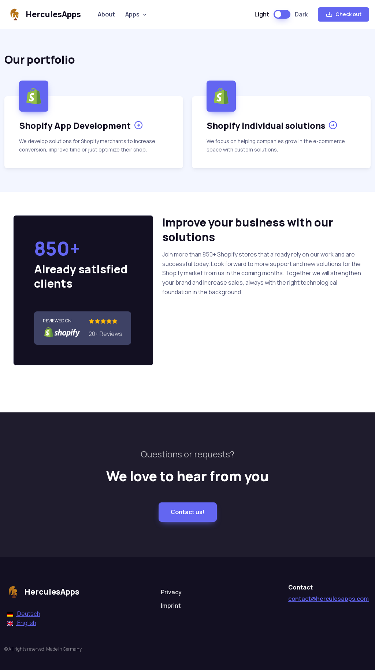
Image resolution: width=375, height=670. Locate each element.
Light (262, 14)
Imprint (171, 606)
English (21, 623)
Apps (132, 14)
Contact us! (188, 512)
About (106, 14)
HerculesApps (43, 14)
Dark (301, 14)
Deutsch (23, 614)
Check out (343, 14)
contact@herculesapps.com (328, 599)
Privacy (171, 592)
